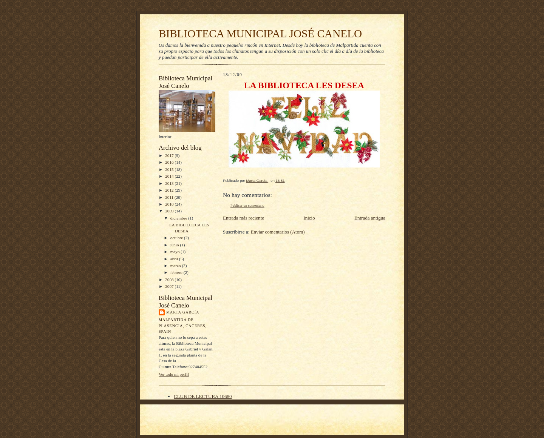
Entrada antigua (369, 218)
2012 (170, 190)
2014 (170, 176)
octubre (177, 237)
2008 (170, 279)
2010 (170, 204)
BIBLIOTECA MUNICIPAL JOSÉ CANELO (260, 34)
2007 (170, 286)
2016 (170, 162)
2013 (170, 183)
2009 (170, 211)
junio (175, 245)
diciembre (179, 218)
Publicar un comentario (247, 205)
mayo (175, 251)
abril (174, 259)
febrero (177, 272)
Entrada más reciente (243, 218)
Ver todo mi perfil (174, 374)
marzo (176, 265)
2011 (170, 197)
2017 (170, 155)
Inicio (309, 218)
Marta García (182, 312)
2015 (170, 169)
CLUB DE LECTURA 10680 (203, 396)
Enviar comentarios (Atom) (278, 232)
